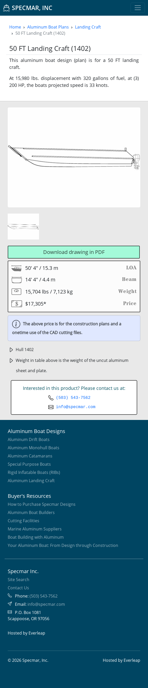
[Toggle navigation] (138, 8)
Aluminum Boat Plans (48, 27)
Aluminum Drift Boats (29, 439)
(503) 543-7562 (73, 398)
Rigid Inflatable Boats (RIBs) (34, 472)
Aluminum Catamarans (30, 456)
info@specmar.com (76, 407)
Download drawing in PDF (74, 252)
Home (15, 27)
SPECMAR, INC (27, 8)
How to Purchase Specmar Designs (42, 504)
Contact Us (18, 588)
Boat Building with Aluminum (36, 537)
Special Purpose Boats (29, 464)
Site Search (18, 579)
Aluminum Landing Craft (31, 480)
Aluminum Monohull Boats (33, 448)
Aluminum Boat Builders (31, 512)
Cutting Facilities (23, 521)
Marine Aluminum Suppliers (35, 529)
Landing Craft (88, 27)
